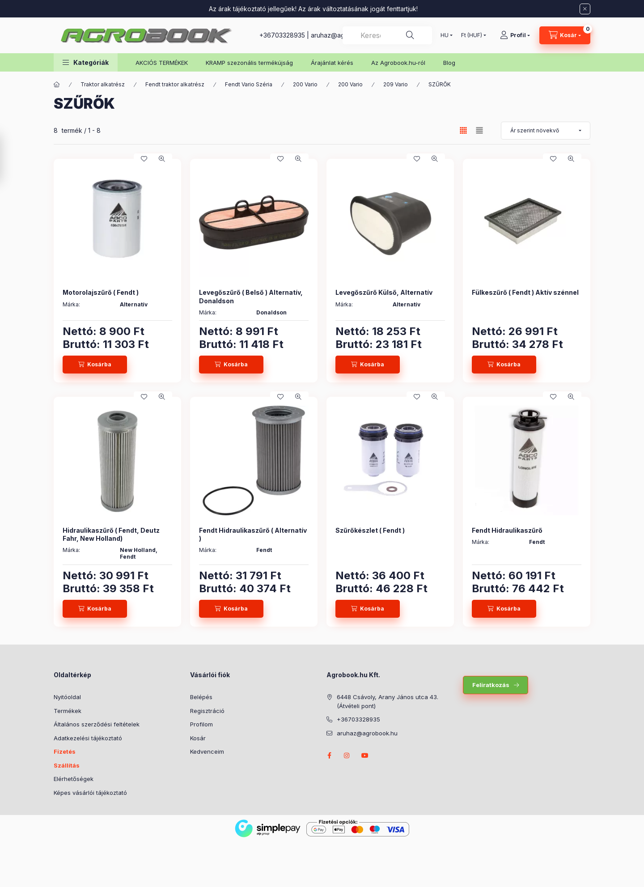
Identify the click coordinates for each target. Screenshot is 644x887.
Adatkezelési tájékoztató (88, 738)
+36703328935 (282, 35)
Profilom (201, 724)
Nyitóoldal (67, 696)
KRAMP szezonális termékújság (249, 62)
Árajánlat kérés (332, 62)
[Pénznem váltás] (471, 35)
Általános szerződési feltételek (97, 724)
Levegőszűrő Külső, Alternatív (383, 292)
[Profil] (515, 35)
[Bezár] (585, 9)
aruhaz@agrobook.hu (367, 733)
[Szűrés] (9, 158)
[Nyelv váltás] (444, 35)
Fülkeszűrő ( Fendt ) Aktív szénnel (525, 292)
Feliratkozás (490, 684)
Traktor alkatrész (102, 84)
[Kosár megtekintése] (564, 35)
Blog (449, 62)
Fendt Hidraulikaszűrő (507, 530)
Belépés (201, 696)
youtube (365, 755)
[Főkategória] (57, 85)
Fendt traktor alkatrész (174, 84)
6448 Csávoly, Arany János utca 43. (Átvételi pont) (387, 701)
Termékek (67, 710)
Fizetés (65, 751)
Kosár (198, 738)
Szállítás (67, 765)
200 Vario (305, 84)
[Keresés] (410, 35)
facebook (329, 755)
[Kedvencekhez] (144, 158)
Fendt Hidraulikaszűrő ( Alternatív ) (253, 534)
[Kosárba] (95, 364)
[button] (86, 62)
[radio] (479, 130)
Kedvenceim (207, 751)
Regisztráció (207, 710)
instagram (347, 755)
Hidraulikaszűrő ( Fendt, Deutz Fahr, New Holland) (111, 534)
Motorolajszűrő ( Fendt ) (101, 292)
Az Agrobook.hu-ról (398, 62)
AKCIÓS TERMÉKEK (162, 62)
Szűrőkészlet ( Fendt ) (370, 530)
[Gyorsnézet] (162, 158)
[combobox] (387, 35)
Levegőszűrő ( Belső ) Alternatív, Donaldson (251, 296)
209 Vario (395, 84)
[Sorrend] (545, 131)
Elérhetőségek (73, 778)
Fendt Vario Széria (248, 84)
